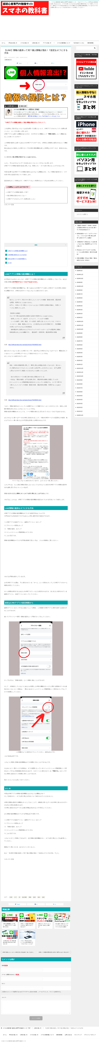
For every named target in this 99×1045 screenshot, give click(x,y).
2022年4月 (79, 352)
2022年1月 (79, 364)
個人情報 (24, 897)
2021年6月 (79, 391)
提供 (34, 897)
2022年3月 (79, 356)
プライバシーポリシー (90, 1034)
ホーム (3, 43)
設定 (43, 897)
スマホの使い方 (24, 43)
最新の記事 (23, 106)
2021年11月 (80, 372)
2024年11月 (80, 274)
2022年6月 (79, 345)
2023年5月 (79, 302)
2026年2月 (79, 270)
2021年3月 (79, 403)
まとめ (10, 262)
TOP (16, 1028)
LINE (11, 897)
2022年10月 (80, 329)
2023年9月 (79, 290)
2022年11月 (80, 325)
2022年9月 (79, 333)
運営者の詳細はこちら (35, 116)
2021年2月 (79, 407)
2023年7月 (79, 294)
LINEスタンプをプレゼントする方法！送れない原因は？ (44, 925)
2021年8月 (79, 384)
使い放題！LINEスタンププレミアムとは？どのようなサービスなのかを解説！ (62, 925)
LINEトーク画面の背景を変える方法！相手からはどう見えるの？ (27, 925)
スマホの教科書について (63, 43)
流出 (39, 897)
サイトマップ (78, 1034)
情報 (30, 897)
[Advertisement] (49, 28)
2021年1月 (79, 411)
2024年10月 (80, 278)
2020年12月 (80, 415)
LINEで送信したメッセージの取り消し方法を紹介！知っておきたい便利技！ (19, 952)
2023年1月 (79, 317)
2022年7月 (79, 341)
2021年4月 (79, 399)
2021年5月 (79, 395)
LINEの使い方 (36, 43)
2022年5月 (79, 348)
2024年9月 (79, 282)
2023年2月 (79, 313)
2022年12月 (80, 321)
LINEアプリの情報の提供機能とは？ (18, 250)
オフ (15, 897)
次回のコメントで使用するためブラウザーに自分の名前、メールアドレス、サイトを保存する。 (32, 991)
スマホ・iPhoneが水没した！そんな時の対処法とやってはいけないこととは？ (27, 942)
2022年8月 (79, 337)
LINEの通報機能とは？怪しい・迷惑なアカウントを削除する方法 (9, 925)
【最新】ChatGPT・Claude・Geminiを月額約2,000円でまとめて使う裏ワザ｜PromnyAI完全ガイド (86, 227)
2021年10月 (80, 376)
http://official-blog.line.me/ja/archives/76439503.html (24, 344)
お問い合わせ (68, 1034)
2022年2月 (79, 360)
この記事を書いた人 (12, 106)
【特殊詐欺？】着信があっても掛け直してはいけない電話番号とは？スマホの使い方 (87, 244)
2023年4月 (79, 305)
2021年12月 (80, 368)
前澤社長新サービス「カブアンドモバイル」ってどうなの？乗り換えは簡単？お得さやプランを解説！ (87, 236)
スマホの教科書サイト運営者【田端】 (27, 109)
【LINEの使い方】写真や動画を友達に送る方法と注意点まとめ (9, 942)
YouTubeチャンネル (79, 43)
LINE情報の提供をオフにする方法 (17, 254)
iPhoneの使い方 (13, 43)
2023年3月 (79, 309)
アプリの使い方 (47, 43)
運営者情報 (90, 43)
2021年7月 (79, 388)
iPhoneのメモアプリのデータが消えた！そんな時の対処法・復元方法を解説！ (87, 252)
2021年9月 (79, 380)
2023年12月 (80, 286)
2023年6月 (79, 298)
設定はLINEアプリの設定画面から (17, 258)
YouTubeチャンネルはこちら (51, 116)
